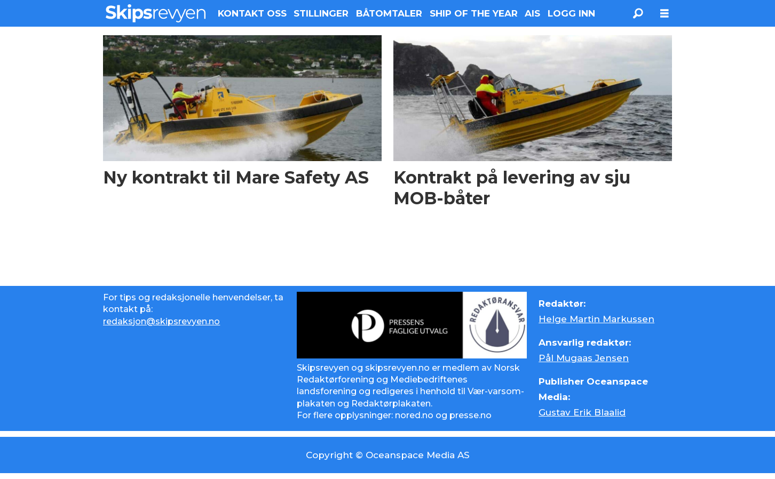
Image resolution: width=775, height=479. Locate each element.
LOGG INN (571, 13)
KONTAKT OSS (252, 13)
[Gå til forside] (155, 13)
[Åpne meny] (664, 13)
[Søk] (637, 13)
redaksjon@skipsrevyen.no (161, 321)
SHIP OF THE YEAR (474, 13)
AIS (532, 13)
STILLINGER (321, 13)
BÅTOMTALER (389, 13)
